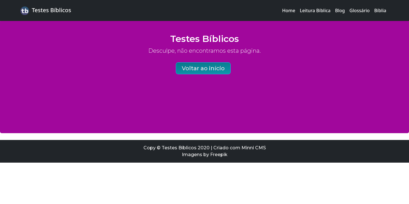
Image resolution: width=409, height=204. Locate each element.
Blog (340, 10)
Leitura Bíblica (315, 10)
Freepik (219, 154)
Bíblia (380, 10)
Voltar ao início (203, 68)
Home (288, 10)
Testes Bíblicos (45, 10)
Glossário (359, 10)
